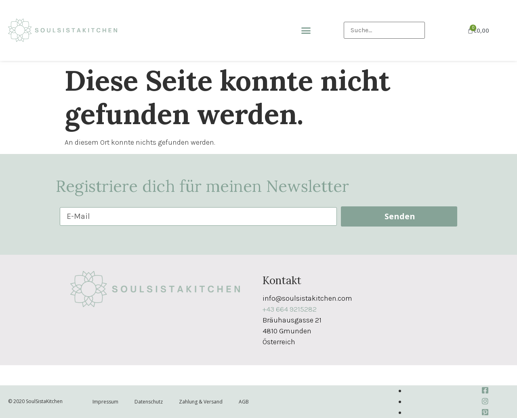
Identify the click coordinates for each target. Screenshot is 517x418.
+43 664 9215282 (290, 309)
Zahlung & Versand (201, 401)
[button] (306, 30)
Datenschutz (149, 401)
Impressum (105, 401)
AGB (244, 401)
